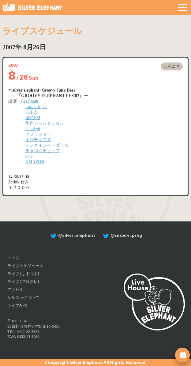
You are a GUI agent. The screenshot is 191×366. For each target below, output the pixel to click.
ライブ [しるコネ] (23, 273)
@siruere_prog (121, 235)
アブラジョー (38, 134)
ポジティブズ (38, 140)
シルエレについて (23, 297)
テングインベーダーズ (46, 145)
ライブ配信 (17, 305)
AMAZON (34, 162)
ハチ (29, 156)
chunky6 (32, 128)
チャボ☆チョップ (42, 151)
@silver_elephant (72, 235)
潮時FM (32, 117)
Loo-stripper (36, 106)
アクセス (15, 289)
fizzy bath (29, 101)
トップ (13, 257)
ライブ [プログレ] (23, 281)
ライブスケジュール (25, 265)
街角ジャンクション (44, 123)
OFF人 (31, 112)
